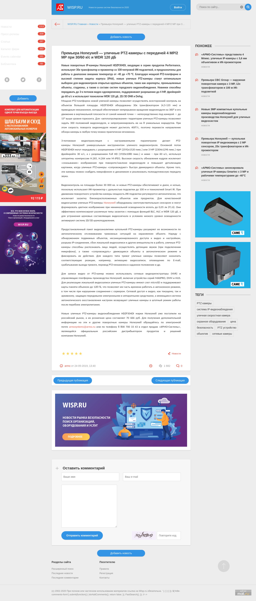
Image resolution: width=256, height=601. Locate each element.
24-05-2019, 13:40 (84, 365)
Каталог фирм (23, 55)
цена (233, 321)
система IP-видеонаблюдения (215, 309)
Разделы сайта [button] (61, 562)
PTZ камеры (204, 303)
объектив (202, 333)
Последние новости (62, 573)
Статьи (23, 46)
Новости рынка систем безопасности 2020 (109, 7)
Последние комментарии (65, 577)
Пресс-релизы (23, 37)
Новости (23, 27)
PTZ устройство (226, 327)
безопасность (205, 327)
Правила (104, 569)
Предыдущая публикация (73, 380)
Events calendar (23, 65)
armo (67, 365)
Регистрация (106, 573)
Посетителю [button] (107, 562)
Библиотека (23, 74)
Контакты (104, 577)
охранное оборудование (211, 321)
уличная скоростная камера (213, 315)
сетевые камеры (222, 333)
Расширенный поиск (63, 569)
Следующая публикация (170, 380)
